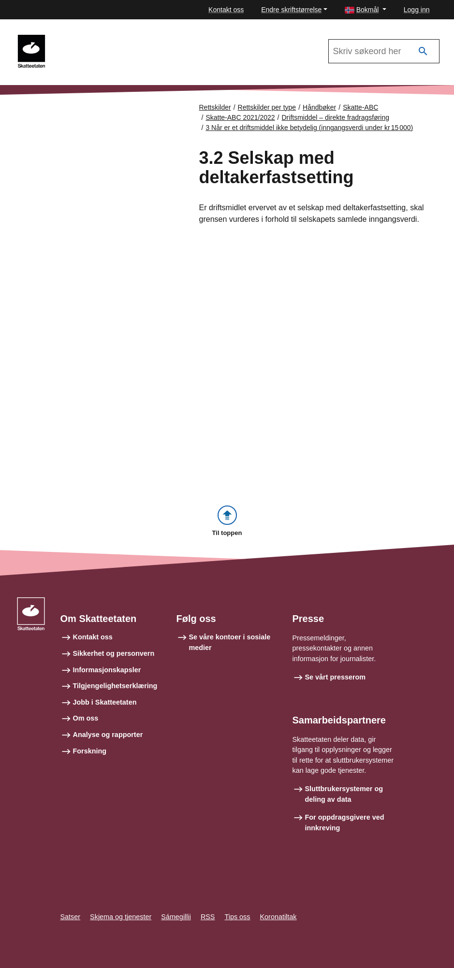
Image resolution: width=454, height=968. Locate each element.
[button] (365, 10)
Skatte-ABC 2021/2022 (96, 39)
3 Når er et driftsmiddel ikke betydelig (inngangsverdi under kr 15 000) (309, 127)
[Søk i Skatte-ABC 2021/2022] (383, 51)
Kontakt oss (226, 10)
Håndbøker (319, 107)
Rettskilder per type (267, 107)
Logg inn (417, 10)
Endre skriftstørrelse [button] (291, 10)
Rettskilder (215, 107)
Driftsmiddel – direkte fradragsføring (336, 117)
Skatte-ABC (360, 107)
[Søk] (423, 51)
